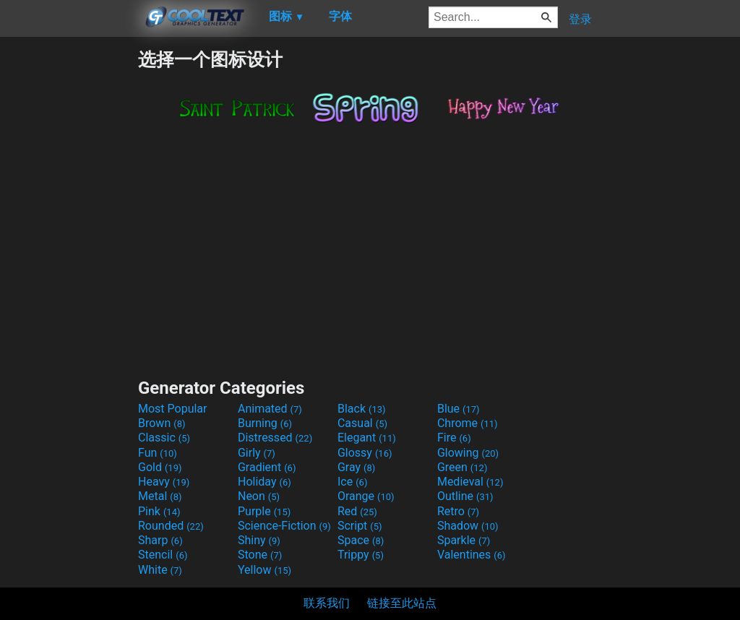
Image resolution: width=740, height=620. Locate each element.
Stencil (162, 554)
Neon (259, 496)
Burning (265, 423)
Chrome (467, 423)
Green (462, 467)
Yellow (264, 570)
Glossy (364, 453)
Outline (465, 496)
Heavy (163, 481)
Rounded (171, 526)
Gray (356, 467)
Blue (458, 409)
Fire (454, 437)
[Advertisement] (68, 264)
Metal (160, 496)
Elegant (366, 437)
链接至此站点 (401, 603)
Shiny (259, 540)
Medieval (470, 481)
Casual (362, 423)
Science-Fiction (284, 526)
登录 (580, 19)
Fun (157, 453)
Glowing (468, 453)
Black (361, 409)
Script (359, 526)
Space (360, 540)
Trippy (360, 554)
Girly (256, 453)
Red (357, 511)
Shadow (468, 526)
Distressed (275, 437)
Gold (160, 467)
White (160, 570)
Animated (270, 409)
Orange (366, 496)
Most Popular (172, 409)
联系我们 (327, 603)
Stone (260, 554)
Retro (458, 511)
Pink (159, 511)
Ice (352, 481)
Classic (164, 437)
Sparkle (463, 540)
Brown (161, 423)
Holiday (264, 481)
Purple (264, 511)
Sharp (160, 540)
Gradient (267, 467)
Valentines (471, 554)
